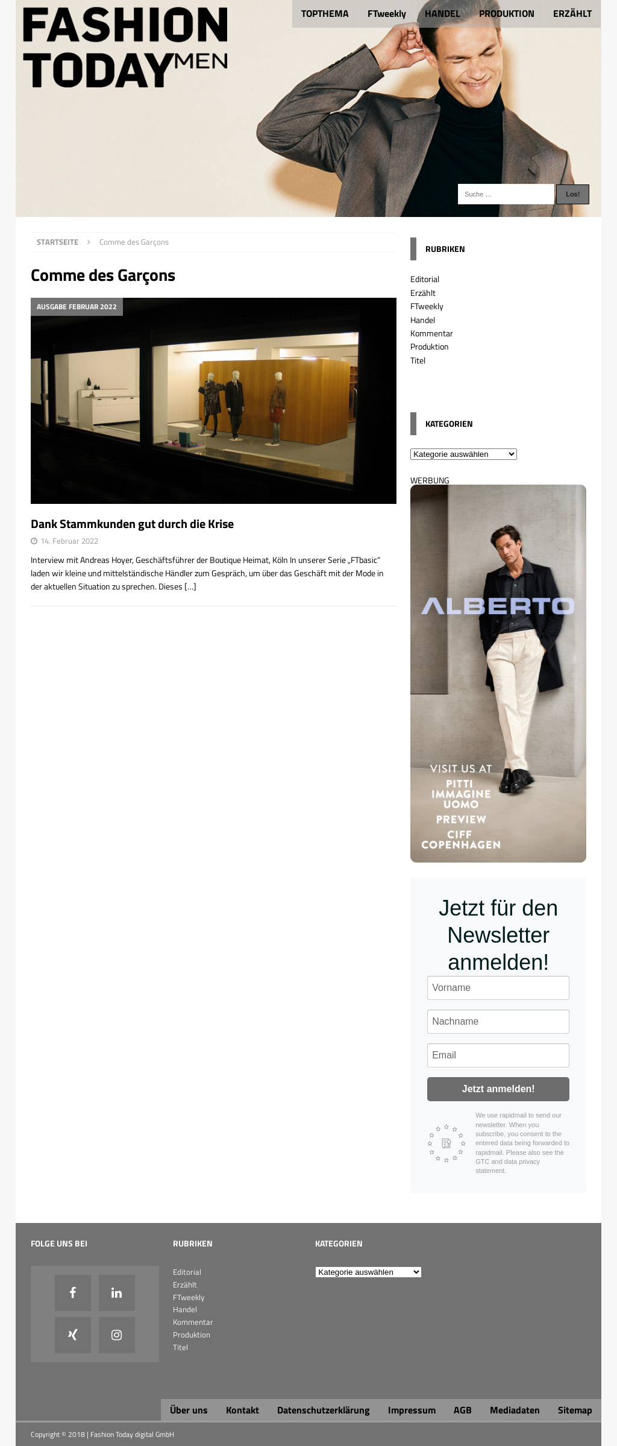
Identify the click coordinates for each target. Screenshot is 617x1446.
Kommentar (431, 333)
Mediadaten (515, 1410)
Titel (417, 360)
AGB (463, 1410)
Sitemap (575, 1410)
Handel (422, 319)
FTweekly (387, 13)
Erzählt (423, 292)
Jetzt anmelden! (498, 1089)
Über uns (189, 1410)
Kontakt (242, 1410)
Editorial (424, 278)
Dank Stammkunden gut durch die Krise (132, 523)
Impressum (412, 1410)
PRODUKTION (506, 13)
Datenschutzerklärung (323, 1410)
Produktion (429, 346)
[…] (190, 586)
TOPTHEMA (325, 13)
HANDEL (442, 13)
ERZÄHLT (572, 13)
